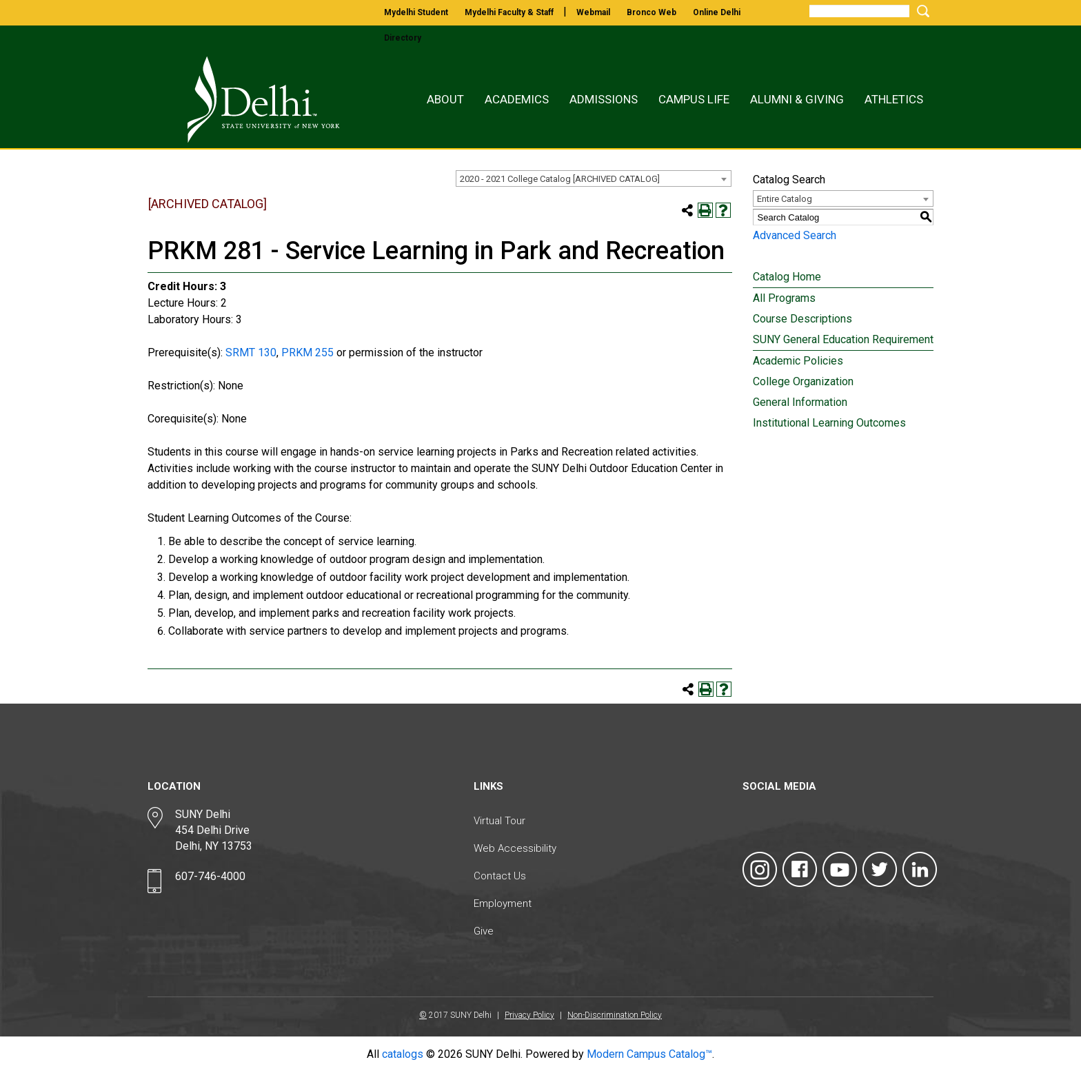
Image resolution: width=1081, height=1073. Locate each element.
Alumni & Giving (797, 99)
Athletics (894, 99)
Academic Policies (798, 360)
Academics (517, 99)
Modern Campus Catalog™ (649, 1054)
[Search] (859, 11)
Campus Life (693, 99)
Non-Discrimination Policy (614, 1015)
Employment (503, 903)
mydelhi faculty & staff (509, 12)
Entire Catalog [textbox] (784, 199)
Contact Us (500, 876)
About (445, 99)
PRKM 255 (307, 352)
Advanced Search (794, 235)
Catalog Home (787, 276)
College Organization (803, 381)
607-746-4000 (210, 876)
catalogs (402, 1054)
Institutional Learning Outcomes (829, 422)
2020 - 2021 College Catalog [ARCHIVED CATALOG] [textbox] (560, 179)
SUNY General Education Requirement (843, 339)
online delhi (716, 12)
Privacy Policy (529, 1015)
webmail (593, 12)
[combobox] (593, 178)
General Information (800, 402)
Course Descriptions (802, 318)
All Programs (784, 298)
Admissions (603, 99)
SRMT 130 (250, 352)
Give (484, 931)
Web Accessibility (515, 848)
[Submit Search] (921, 10)
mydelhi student (416, 12)
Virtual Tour (499, 821)
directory (402, 38)
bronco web (651, 12)
